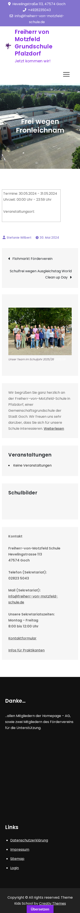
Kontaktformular (22, 638)
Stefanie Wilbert (19, 237)
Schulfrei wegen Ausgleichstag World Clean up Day (41, 274)
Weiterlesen (54, 428)
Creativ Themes (52, 903)
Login (14, 867)
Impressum (19, 849)
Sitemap (17, 858)
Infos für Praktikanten (26, 650)
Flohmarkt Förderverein (32, 258)
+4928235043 (37, 9)
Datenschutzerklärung (29, 840)
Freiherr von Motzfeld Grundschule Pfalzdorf (33, 42)
